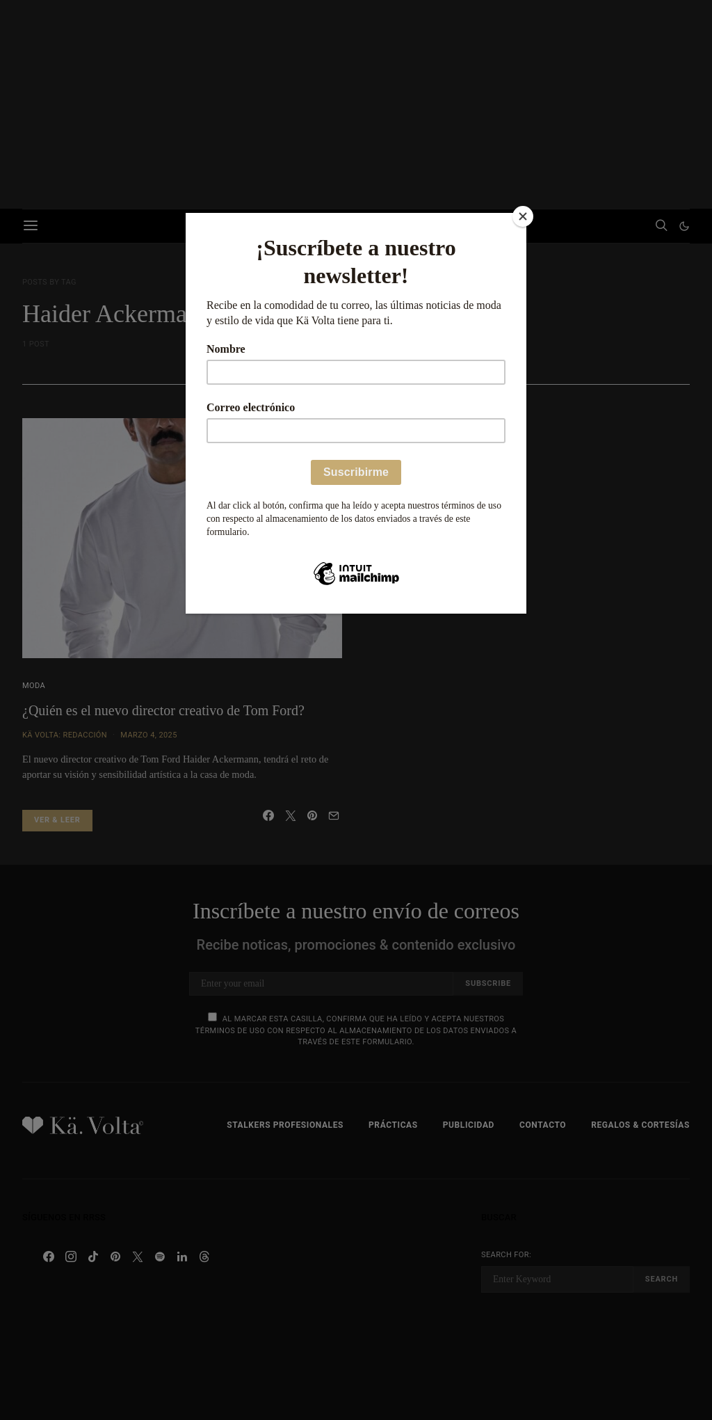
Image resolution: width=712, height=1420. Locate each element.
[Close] (522, 216)
